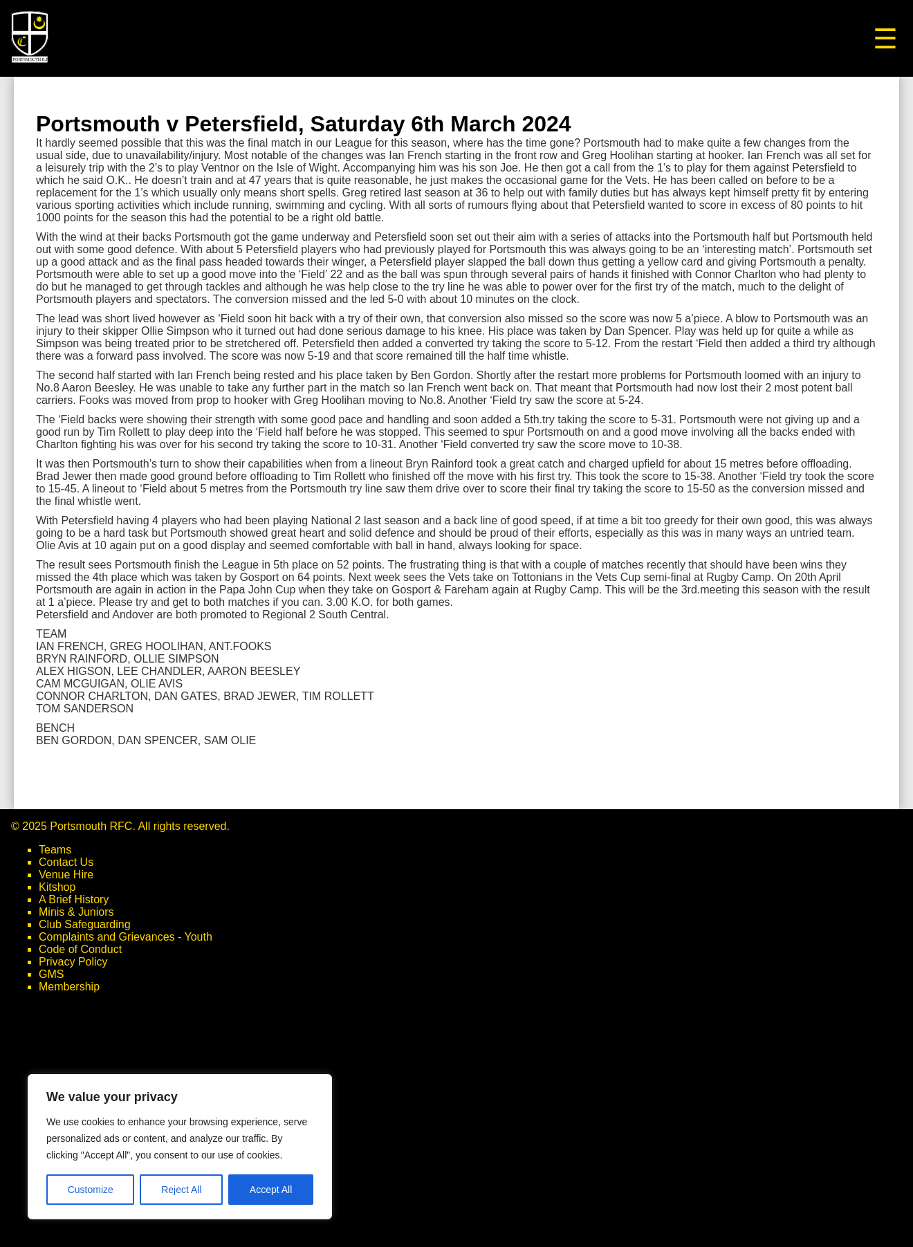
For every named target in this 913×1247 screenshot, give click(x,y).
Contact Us (66, 862)
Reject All (181, 1189)
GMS (51, 974)
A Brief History (74, 899)
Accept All (271, 1189)
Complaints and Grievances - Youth (125, 937)
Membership (69, 986)
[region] (180, 1146)
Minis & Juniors (76, 912)
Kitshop (57, 887)
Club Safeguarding (85, 924)
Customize (90, 1189)
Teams (55, 850)
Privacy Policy (73, 962)
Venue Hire (66, 874)
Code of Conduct (80, 949)
